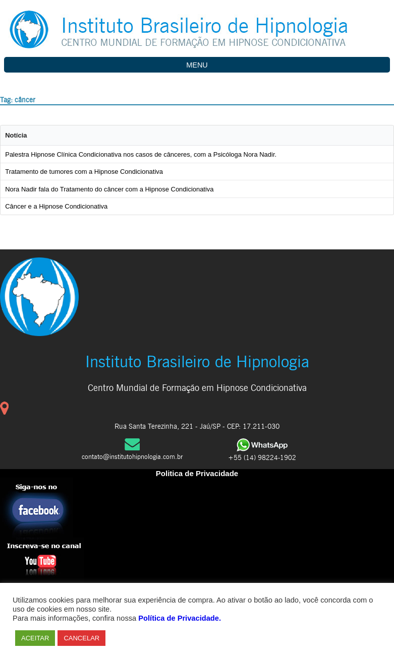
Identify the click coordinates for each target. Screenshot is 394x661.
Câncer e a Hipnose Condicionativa (56, 206)
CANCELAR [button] (81, 638)
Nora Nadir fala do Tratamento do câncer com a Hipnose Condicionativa (109, 189)
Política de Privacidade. (179, 618)
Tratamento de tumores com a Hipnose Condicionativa (84, 171)
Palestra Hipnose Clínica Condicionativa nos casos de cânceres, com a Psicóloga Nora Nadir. (140, 154)
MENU (196, 65)
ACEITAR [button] (35, 638)
